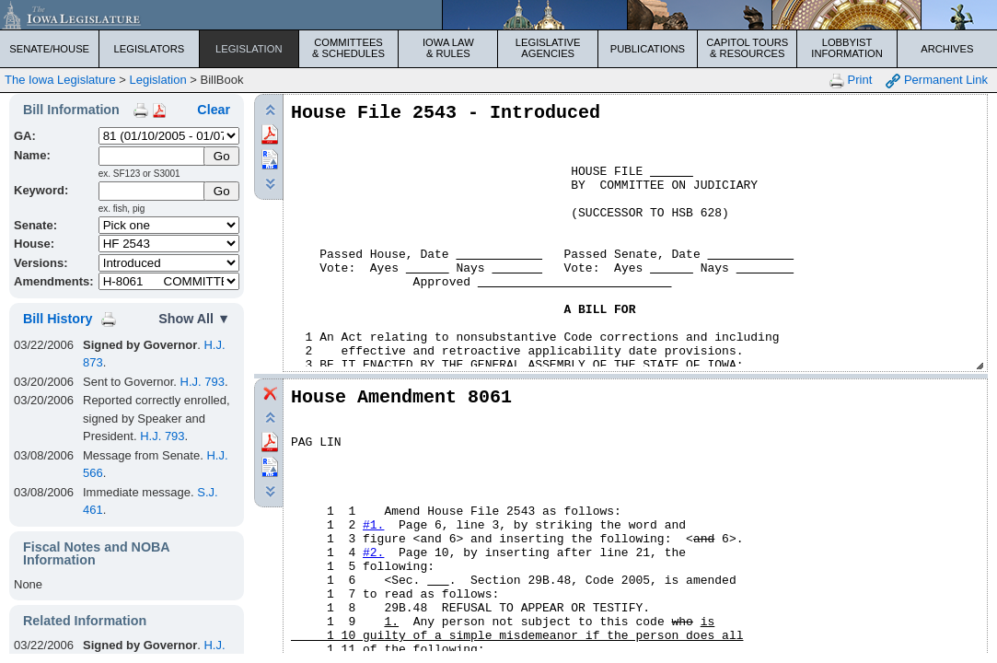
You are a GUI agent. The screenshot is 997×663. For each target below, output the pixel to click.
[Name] (153, 156)
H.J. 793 (202, 382)
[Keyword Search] (153, 191)
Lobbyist (846, 48)
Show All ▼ (194, 318)
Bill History (57, 318)
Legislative (548, 48)
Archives (947, 48)
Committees (348, 48)
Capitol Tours (747, 48)
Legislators (149, 48)
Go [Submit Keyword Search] (222, 191)
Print (850, 80)
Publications (647, 48)
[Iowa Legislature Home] (498, 14)
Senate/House (49, 48)
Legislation (249, 48)
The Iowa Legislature (60, 80)
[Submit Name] (221, 156)
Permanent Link (937, 80)
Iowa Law (448, 48)
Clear (213, 109)
